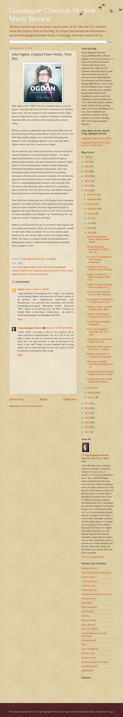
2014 (87, 417)
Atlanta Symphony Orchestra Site (96, 572)
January (91, 397)
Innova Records (88, 624)
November (92, 199)
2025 (87, 157)
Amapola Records (89, 568)
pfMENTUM (87, 670)
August (90, 213)
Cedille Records (88, 585)
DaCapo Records (88, 598)
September (92, 209)
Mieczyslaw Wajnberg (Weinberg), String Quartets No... (100, 364)
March (90, 388)
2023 (87, 166)
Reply (20, 319)
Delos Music (86, 603)
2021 (87, 176)
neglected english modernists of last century (53, 270)
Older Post (70, 399)
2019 (87, 185)
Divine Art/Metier (89, 607)
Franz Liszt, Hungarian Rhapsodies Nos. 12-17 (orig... (98, 332)
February (91, 392)
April (90, 232)
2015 (87, 413)
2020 (87, 181)
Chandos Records (89, 590)
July (89, 218)
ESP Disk (85, 616)
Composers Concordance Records (96, 594)
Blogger (110, 711)
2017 (87, 403)
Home (43, 399)
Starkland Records (89, 666)
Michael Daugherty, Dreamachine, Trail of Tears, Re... (97, 249)
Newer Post (16, 399)
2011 (87, 432)
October (91, 204)
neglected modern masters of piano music (30, 274)
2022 (87, 171)
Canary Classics (88, 577)
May (89, 228)
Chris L (21, 289)
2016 (87, 408)
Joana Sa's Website (89, 629)
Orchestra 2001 (88, 653)
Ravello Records (88, 657)
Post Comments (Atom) (31, 406)
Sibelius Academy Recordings (94, 662)
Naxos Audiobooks (89, 649)
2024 (87, 162)
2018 (87, 190)
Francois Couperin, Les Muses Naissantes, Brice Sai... (98, 277)
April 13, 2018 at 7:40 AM (37, 289)
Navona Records (88, 640)
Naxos (84, 644)
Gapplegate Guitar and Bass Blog (96, 138)
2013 (87, 422)
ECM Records (87, 611)
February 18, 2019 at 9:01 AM (59, 328)
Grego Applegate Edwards (30, 328)
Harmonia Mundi (89, 620)
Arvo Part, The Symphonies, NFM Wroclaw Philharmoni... (99, 259)
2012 (87, 427)
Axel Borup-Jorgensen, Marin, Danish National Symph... (98, 239)
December (92, 194)
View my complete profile (92, 557)
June (89, 223)
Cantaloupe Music (89, 581)
